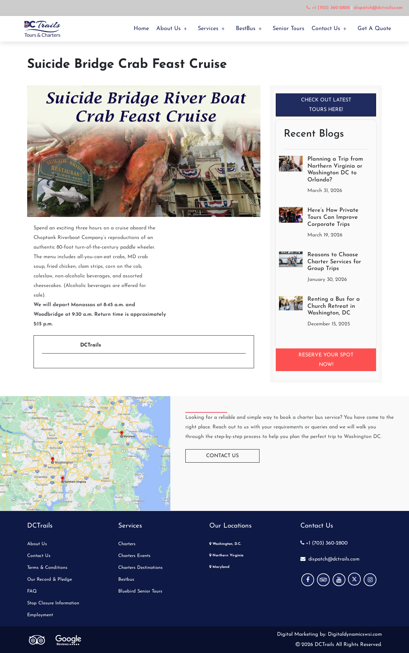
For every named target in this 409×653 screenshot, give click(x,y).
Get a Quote (374, 29)
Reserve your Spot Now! (325, 360)
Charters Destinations (140, 567)
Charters (126, 544)
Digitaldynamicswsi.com (354, 634)
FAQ (32, 591)
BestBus (245, 29)
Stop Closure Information (53, 603)
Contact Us (326, 29)
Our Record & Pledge (49, 579)
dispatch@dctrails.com (329, 559)
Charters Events (134, 555)
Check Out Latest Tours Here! (326, 105)
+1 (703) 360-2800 (324, 543)
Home (141, 29)
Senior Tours (288, 29)
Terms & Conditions (47, 567)
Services (208, 29)
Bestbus (126, 579)
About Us (168, 29)
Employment (40, 615)
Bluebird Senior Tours (140, 591)
